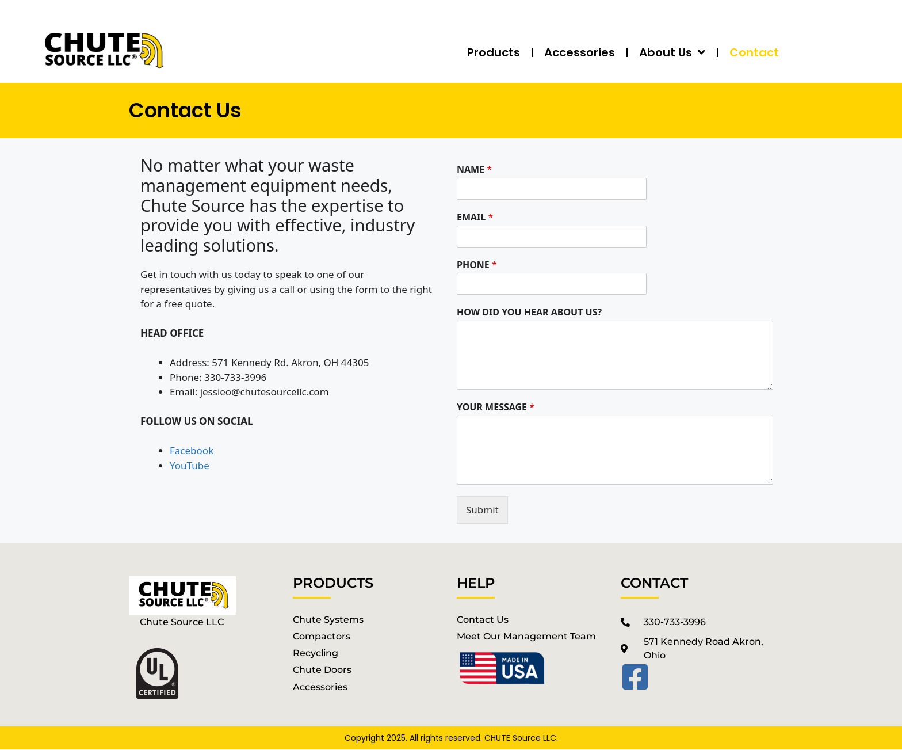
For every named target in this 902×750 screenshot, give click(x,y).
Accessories (579, 52)
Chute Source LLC (182, 621)
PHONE (477, 265)
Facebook (191, 450)
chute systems (328, 619)
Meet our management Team (526, 636)
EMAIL (475, 217)
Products (493, 52)
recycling (315, 653)
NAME (474, 169)
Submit (482, 509)
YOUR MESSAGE (495, 407)
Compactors (321, 636)
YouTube (189, 465)
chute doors (322, 669)
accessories (320, 687)
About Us (672, 52)
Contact (754, 52)
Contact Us (483, 619)
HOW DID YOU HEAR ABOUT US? (529, 312)
